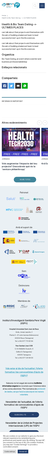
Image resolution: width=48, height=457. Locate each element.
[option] (21, 150)
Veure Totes (25, 180)
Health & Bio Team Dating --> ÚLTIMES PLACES (19, 18)
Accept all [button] (23, 451)
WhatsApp (25, 86)
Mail (18, 87)
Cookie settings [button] (9, 451)
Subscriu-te (20, 415)
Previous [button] (39, 122)
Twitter (12, 87)
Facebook (5, 86)
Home (4, 15)
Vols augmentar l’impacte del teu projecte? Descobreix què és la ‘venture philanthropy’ (19, 166)
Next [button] (45, 122)
